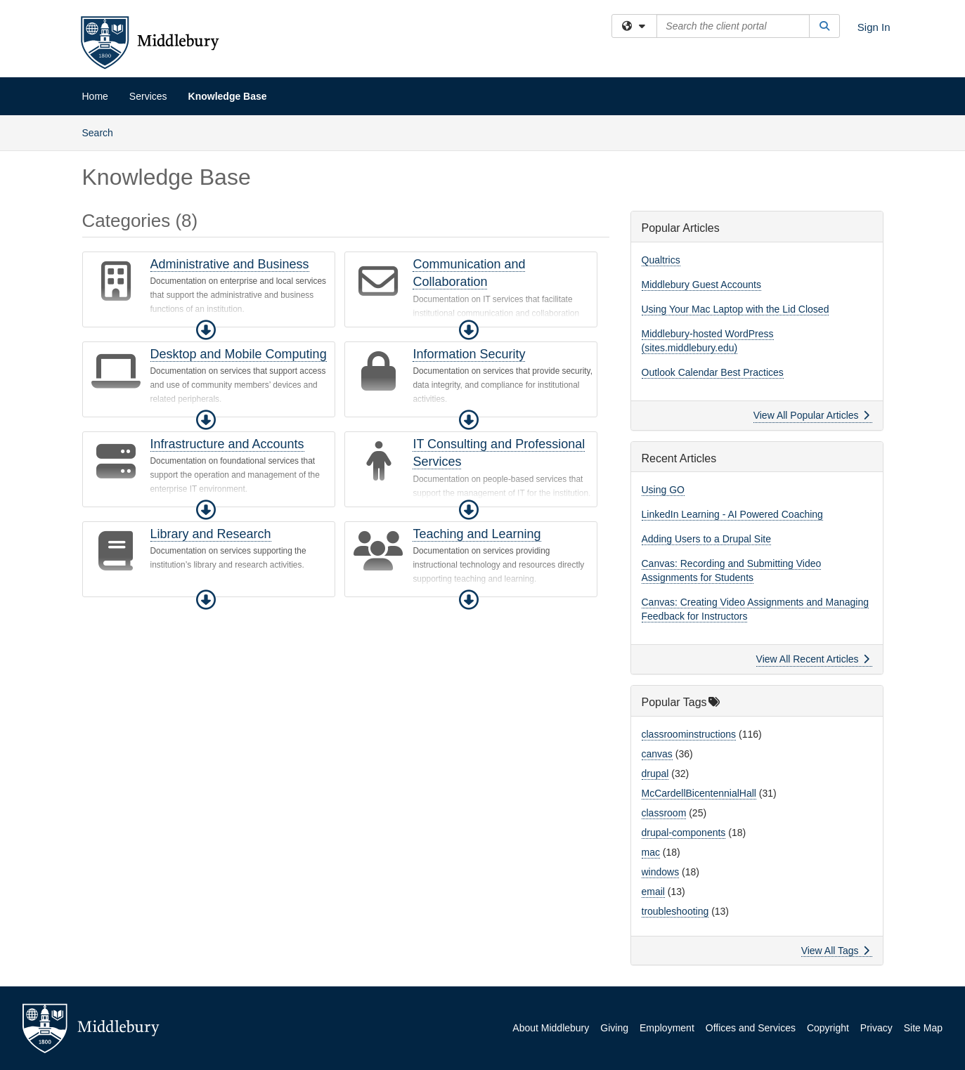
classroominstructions (689, 734)
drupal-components (684, 832)
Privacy (876, 1027)
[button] (206, 330)
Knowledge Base (227, 96)
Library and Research (210, 534)
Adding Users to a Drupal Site (706, 538)
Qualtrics (661, 260)
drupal (655, 773)
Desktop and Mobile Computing (238, 354)
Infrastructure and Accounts (227, 444)
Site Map (923, 1027)
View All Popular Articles (811, 415)
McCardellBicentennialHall (699, 793)
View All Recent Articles (812, 659)
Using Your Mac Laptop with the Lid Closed (735, 309)
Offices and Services (751, 1027)
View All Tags (835, 950)
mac (651, 852)
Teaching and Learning (476, 534)
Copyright (828, 1027)
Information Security (469, 354)
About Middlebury (550, 1027)
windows (661, 871)
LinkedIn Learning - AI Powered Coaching (732, 514)
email (653, 891)
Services (148, 96)
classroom (664, 812)
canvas (657, 753)
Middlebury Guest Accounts (701, 284)
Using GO (663, 489)
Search (103, 131)
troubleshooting (675, 911)
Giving (614, 1027)
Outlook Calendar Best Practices (713, 372)
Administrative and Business (229, 264)
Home (95, 96)
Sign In (873, 27)
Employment (667, 1027)
